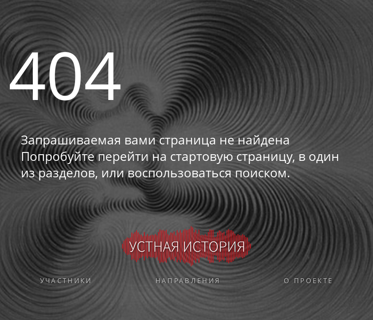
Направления (188, 280)
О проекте (308, 280)
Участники (66, 280)
